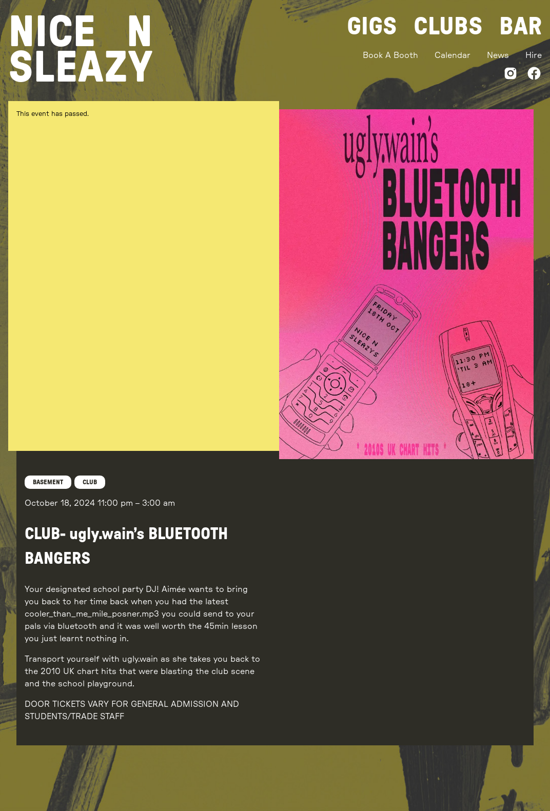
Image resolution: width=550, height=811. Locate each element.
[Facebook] (534, 75)
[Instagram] (510, 75)
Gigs (372, 26)
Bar (520, 26)
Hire (533, 55)
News (498, 55)
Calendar (452, 55)
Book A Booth (390, 55)
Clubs (448, 26)
